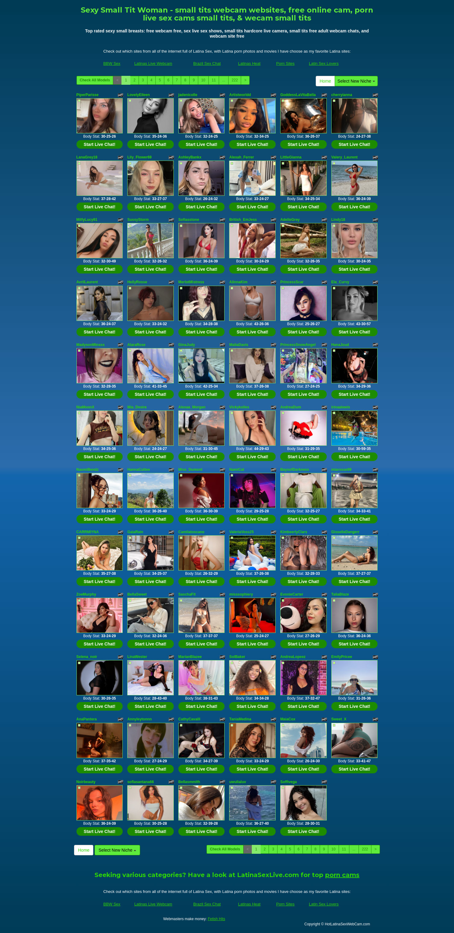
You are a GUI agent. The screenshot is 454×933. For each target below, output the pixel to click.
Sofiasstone (188, 219)
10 (203, 80)
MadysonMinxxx (90, 345)
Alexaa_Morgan (192, 407)
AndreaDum (290, 407)
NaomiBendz (87, 469)
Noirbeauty (86, 782)
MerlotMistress (191, 282)
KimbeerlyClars (293, 532)
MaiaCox (287, 719)
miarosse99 (341, 469)
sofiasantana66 (140, 782)
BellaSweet (137, 594)
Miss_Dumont (190, 469)
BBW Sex (112, 63)
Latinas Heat (249, 63)
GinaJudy (186, 345)
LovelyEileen (138, 95)
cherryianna (341, 95)
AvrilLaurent (87, 282)
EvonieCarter (291, 594)
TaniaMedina (240, 719)
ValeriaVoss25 (241, 532)
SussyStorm (138, 219)
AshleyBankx (189, 157)
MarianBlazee (190, 657)
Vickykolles (239, 407)
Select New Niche (356, 81)
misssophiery (241, 594)
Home (325, 81)
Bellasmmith (189, 782)
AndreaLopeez (293, 657)
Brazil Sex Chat (207, 63)
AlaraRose (136, 345)
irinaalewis (340, 407)
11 (214, 80)
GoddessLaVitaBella (298, 95)
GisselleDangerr (345, 532)
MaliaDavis (238, 345)
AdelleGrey (290, 219)
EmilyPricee (341, 657)
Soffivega (288, 782)
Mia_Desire (137, 407)
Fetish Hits (216, 919)
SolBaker (237, 657)
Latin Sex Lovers (324, 63)
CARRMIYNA (87, 532)
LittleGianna (290, 157)
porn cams (342, 875)
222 (235, 80)
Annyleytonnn (139, 719)
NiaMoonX (85, 407)
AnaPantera (86, 719)
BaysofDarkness (294, 469)
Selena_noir (86, 657)
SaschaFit (187, 594)
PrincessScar (291, 282)
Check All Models (95, 80)
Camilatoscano (191, 532)
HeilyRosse (137, 282)
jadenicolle (187, 95)
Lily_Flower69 (139, 157)
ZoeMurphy (86, 594)
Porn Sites (285, 63)
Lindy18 (338, 219)
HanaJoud (340, 345)
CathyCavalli (189, 719)
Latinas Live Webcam (153, 63)
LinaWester (137, 657)
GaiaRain (135, 532)
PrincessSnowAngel (297, 345)
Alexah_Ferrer (241, 157)
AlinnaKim (238, 282)
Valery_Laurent (344, 157)
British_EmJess (243, 219)
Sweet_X (338, 719)
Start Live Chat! (99, 144)
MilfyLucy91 (87, 219)
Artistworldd (240, 95)
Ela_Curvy (340, 282)
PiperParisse (87, 95)
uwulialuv (237, 782)
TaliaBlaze (340, 594)
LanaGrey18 (87, 157)
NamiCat (236, 469)
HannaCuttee (138, 469)
